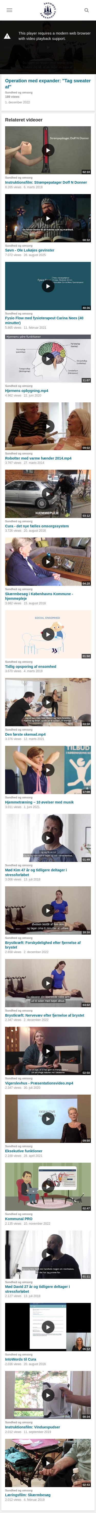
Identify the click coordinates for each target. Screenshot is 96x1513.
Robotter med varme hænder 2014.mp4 (38, 458)
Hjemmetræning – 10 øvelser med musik (39, 802)
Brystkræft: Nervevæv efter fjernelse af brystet (44, 1015)
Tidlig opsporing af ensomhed (30, 667)
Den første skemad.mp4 (25, 734)
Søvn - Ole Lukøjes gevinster (29, 250)
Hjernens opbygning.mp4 (26, 391)
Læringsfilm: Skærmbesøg (27, 1495)
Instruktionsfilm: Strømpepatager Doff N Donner (46, 182)
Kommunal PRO (19, 1219)
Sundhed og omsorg (19, 92)
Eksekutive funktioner (23, 1151)
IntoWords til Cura (20, 1359)
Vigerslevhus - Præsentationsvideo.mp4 (39, 1083)
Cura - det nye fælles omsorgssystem (37, 526)
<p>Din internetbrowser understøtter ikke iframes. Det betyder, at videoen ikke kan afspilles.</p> (48, 47)
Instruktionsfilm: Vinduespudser (32, 1427)
